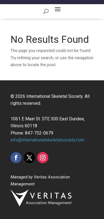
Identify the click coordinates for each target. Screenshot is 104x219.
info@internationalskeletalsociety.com (47, 140)
